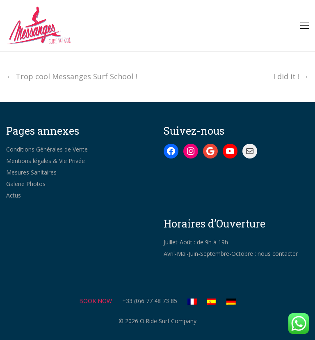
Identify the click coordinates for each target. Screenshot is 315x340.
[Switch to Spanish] (216, 301)
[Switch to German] (231, 301)
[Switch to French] (196, 301)
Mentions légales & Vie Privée (45, 161)
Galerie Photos (26, 184)
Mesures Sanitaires (31, 172)
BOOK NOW (95, 301)
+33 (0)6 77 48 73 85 (149, 301)
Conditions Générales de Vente (47, 149)
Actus (13, 195)
